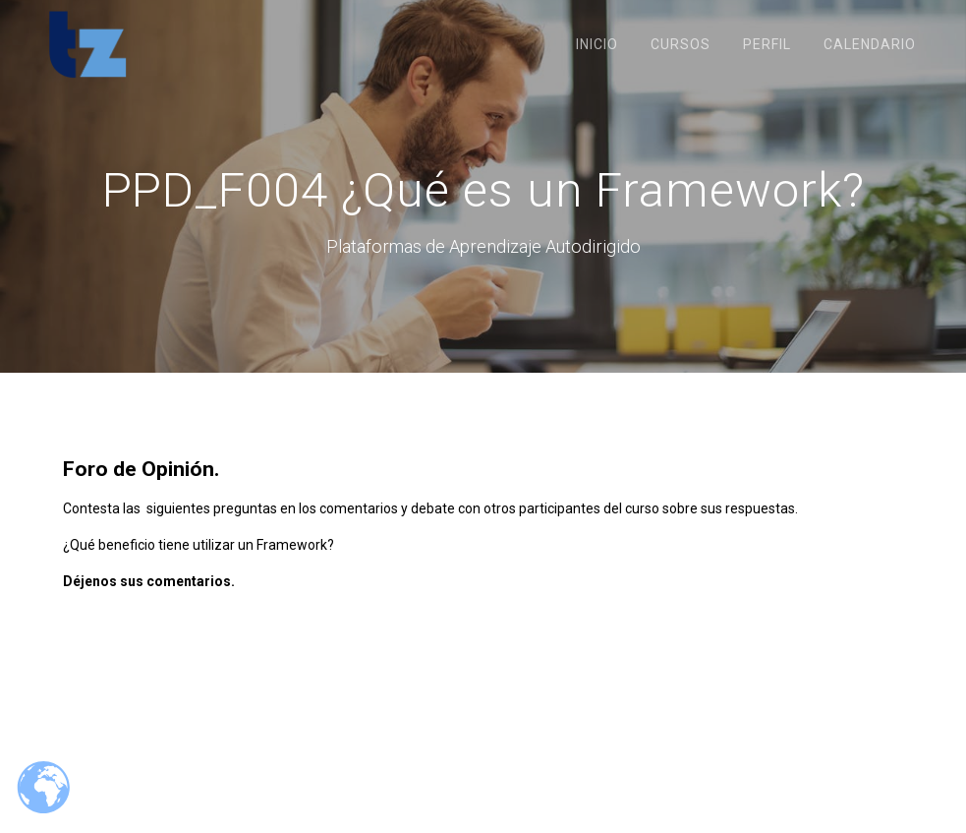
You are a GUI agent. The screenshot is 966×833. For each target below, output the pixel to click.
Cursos (680, 44)
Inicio (597, 44)
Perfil (767, 44)
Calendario (870, 44)
